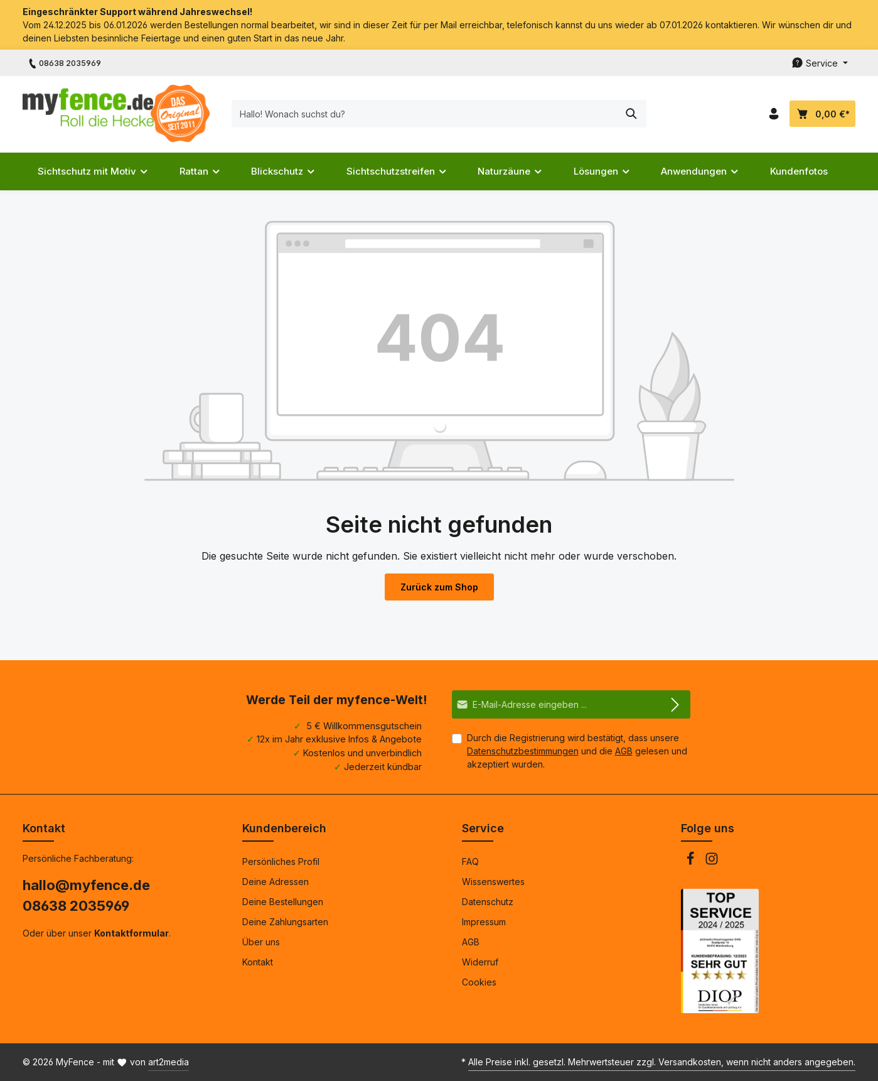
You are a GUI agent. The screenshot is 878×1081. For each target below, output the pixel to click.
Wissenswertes (493, 881)
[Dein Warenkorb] (822, 114)
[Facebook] (691, 862)
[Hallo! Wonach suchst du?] (425, 114)
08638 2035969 (76, 906)
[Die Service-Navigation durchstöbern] (819, 63)
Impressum (484, 921)
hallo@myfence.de (86, 885)
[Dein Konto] (773, 114)
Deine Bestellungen (282, 901)
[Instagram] (712, 862)
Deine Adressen (275, 881)
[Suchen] (631, 114)
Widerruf (480, 962)
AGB (624, 751)
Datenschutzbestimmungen (523, 751)
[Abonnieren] (675, 704)
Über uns (261, 942)
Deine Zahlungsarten (285, 921)
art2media (168, 1062)
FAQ (470, 861)
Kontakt (257, 962)
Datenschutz (487, 901)
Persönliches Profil (280, 861)
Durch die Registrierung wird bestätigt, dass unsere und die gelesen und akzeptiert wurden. (577, 750)
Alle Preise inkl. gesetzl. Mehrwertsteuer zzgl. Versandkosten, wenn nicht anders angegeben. (661, 1062)
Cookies (479, 982)
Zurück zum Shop (439, 587)
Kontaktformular (131, 933)
